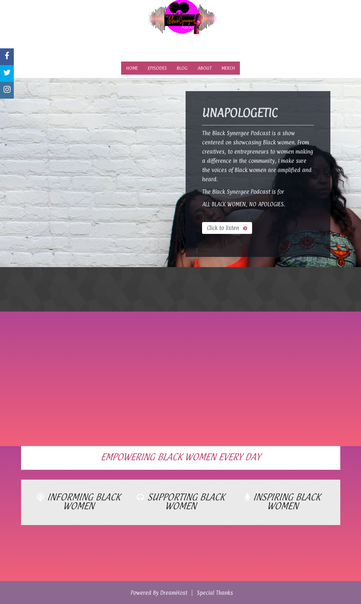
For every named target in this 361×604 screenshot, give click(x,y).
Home (132, 68)
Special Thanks (215, 593)
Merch (228, 68)
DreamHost (173, 593)
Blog (182, 68)
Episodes (157, 68)
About (204, 68)
